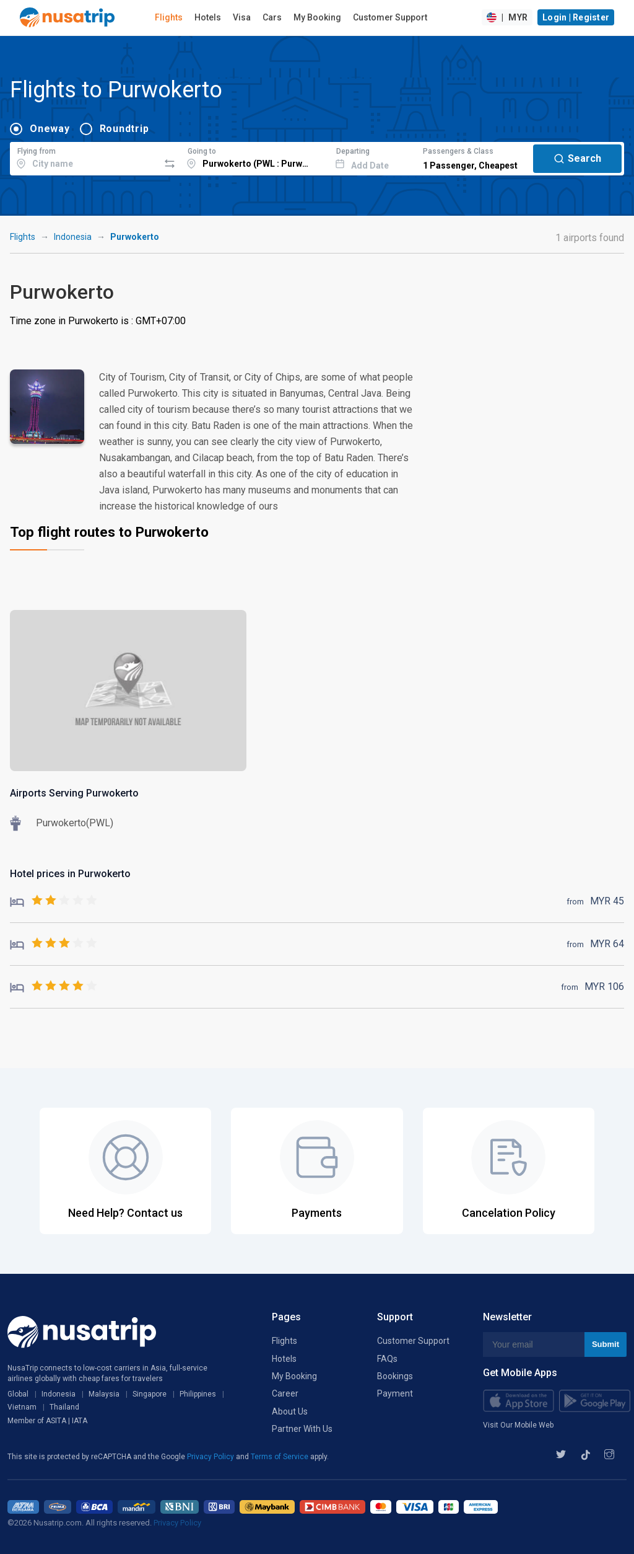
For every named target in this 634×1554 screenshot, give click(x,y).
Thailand (64, 1407)
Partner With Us (302, 1429)
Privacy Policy (211, 1456)
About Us (290, 1411)
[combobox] (84, 157)
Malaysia (104, 1394)
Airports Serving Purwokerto (74, 793)
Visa (242, 17)
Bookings (395, 1376)
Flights (169, 17)
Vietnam (22, 1407)
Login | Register (575, 17)
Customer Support (390, 17)
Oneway (50, 129)
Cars (272, 17)
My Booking (317, 17)
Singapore (149, 1394)
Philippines (198, 1394)
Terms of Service (280, 1456)
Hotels (207, 17)
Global (17, 1394)
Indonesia (73, 237)
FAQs (387, 1359)
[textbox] (84, 157)
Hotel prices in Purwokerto (70, 874)
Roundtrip (124, 129)
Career (285, 1393)
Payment (395, 1393)
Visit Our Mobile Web (518, 1425)
